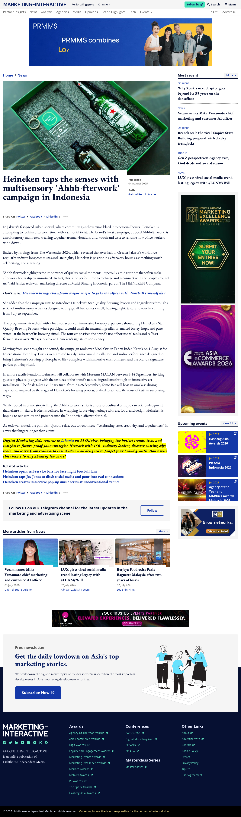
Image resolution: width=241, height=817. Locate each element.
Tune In (182, 153)
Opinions (183, 83)
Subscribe (196, 5)
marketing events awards (87, 757)
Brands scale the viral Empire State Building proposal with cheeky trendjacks (205, 138)
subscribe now (41, 694)
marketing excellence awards (89, 763)
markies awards (81, 769)
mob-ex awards (81, 775)
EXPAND (133, 745)
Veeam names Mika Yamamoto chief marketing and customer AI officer (206, 116)
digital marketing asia (141, 739)
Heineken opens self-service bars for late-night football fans (50, 471)
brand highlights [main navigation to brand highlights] (113, 12)
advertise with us (193, 739)
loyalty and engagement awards (91, 751)
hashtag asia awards (84, 793)
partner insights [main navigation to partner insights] (14, 12)
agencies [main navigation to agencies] (62, 12)
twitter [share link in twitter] (20, 216)
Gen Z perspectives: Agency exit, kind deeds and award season (203, 160)
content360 (135, 733)
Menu (230, 4)
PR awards (77, 781)
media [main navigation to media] (77, 12)
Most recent (208, 75)
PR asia (132, 751)
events (146, 12)
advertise (229, 12)
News (22, 75)
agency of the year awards (88, 733)
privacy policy (190, 763)
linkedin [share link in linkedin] (52, 216)
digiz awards (79, 745)
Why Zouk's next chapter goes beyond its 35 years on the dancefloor (201, 93)
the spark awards (82, 787)
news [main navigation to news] (33, 12)
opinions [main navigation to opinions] (91, 12)
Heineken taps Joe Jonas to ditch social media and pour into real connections (63, 476)
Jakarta (67, 440)
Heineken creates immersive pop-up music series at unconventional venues (61, 481)
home (8, 75)
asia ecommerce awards (86, 739)
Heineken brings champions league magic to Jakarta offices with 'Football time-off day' (94, 293)
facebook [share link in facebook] (36, 216)
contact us (188, 745)
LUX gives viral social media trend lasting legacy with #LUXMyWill (205, 180)
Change (104, 4)
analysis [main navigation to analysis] (47, 12)
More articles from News (86, 531)
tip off (212, 12)
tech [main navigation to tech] (132, 12)
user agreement (192, 775)
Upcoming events (208, 423)
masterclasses (136, 767)
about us (187, 733)
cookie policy (190, 751)
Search (213, 4)
